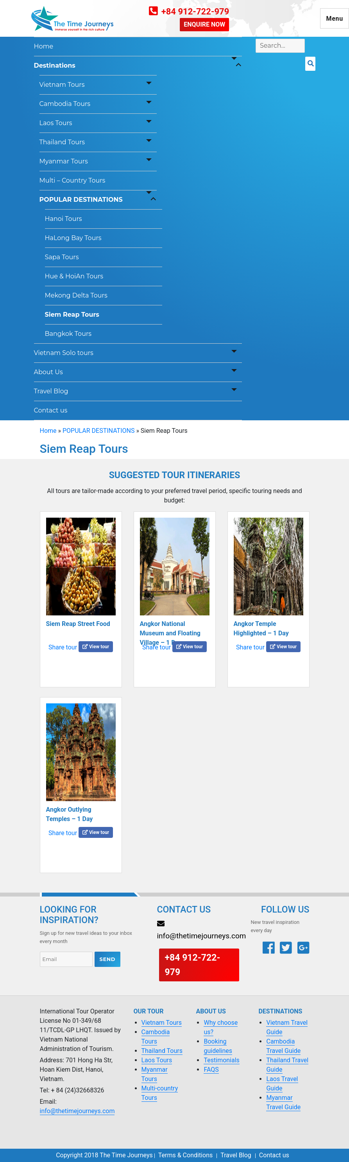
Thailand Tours (62, 142)
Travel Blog (51, 391)
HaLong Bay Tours (73, 238)
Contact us (51, 410)
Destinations (54, 65)
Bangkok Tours (68, 333)
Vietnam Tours (62, 84)
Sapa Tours (62, 257)
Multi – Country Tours (72, 180)
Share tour (62, 647)
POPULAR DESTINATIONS (81, 199)
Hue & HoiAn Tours (74, 276)
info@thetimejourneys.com (77, 1111)
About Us (48, 372)
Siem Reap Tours (72, 314)
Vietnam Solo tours (63, 353)
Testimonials (221, 1060)
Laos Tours (55, 123)
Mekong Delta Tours (76, 295)
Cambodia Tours (65, 104)
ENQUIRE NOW (204, 24)
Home (44, 46)
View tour (95, 646)
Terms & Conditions (185, 1155)
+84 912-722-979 (195, 11)
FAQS (211, 1069)
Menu (334, 18)
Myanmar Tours (63, 161)
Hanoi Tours (63, 218)
